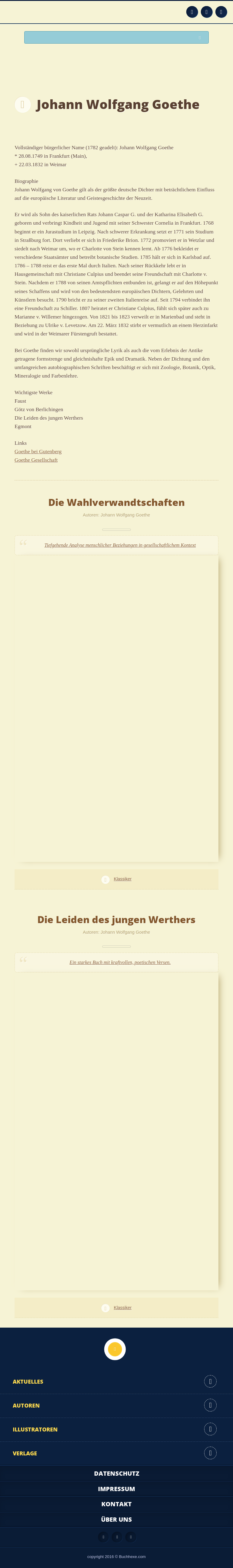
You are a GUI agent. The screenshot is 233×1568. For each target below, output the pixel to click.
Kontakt (116, 1504)
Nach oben (115, 1349)
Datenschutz (116, 1473)
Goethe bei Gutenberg (38, 451)
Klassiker (122, 878)
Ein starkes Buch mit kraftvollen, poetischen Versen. (120, 962)
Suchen (201, 38)
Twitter (221, 12)
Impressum (116, 1489)
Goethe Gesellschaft (36, 460)
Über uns (116, 1519)
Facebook (206, 12)
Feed (192, 12)
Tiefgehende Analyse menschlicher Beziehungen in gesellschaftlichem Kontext (120, 545)
